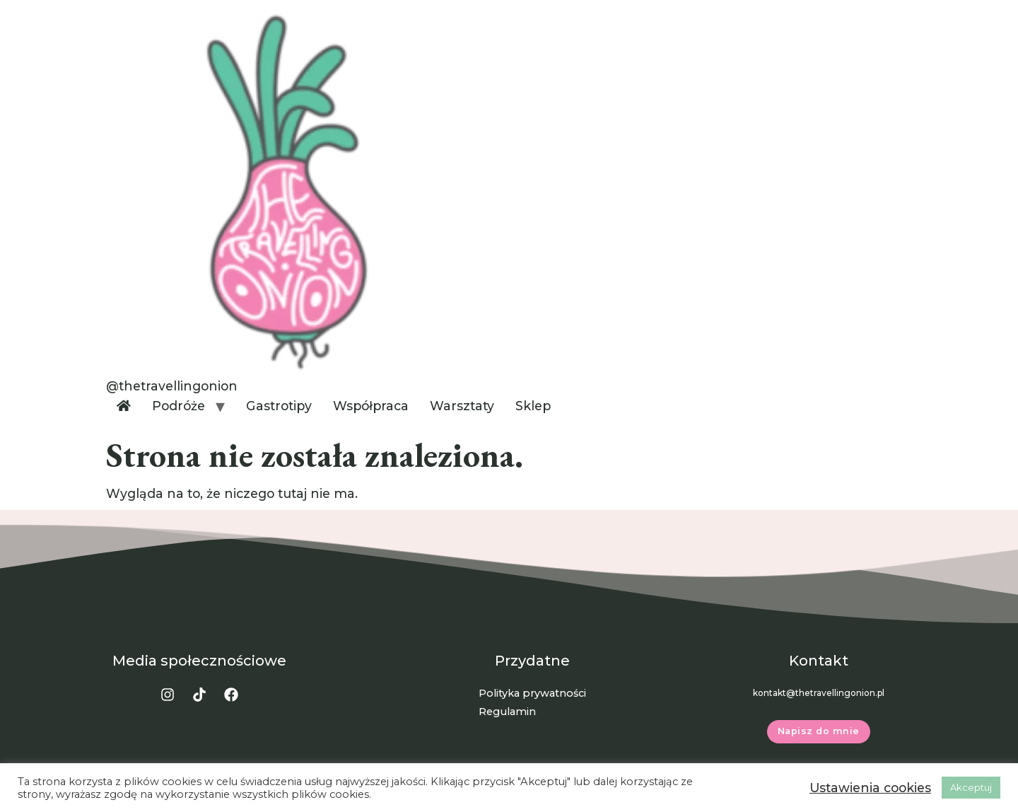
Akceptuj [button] (971, 787)
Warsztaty (462, 405)
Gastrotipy (279, 405)
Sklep (533, 405)
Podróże (178, 405)
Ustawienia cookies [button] (870, 788)
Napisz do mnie (819, 731)
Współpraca (371, 405)
